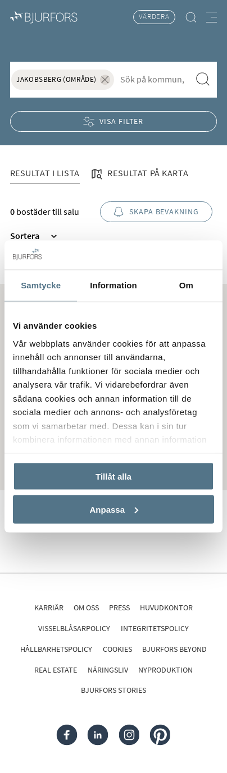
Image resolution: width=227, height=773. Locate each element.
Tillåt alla (113, 476)
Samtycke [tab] (41, 285)
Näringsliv (108, 670)
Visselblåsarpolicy (74, 628)
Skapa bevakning (156, 211)
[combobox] (152, 79)
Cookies (117, 649)
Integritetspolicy (155, 628)
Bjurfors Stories (113, 690)
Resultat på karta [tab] (138, 174)
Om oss (86, 607)
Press (119, 607)
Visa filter (113, 121)
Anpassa (113, 509)
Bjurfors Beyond (174, 649)
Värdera (154, 16)
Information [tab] (113, 285)
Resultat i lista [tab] (45, 172)
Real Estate (55, 670)
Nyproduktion (165, 670)
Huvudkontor (166, 607)
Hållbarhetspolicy (56, 649)
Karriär (48, 607)
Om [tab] (186, 285)
